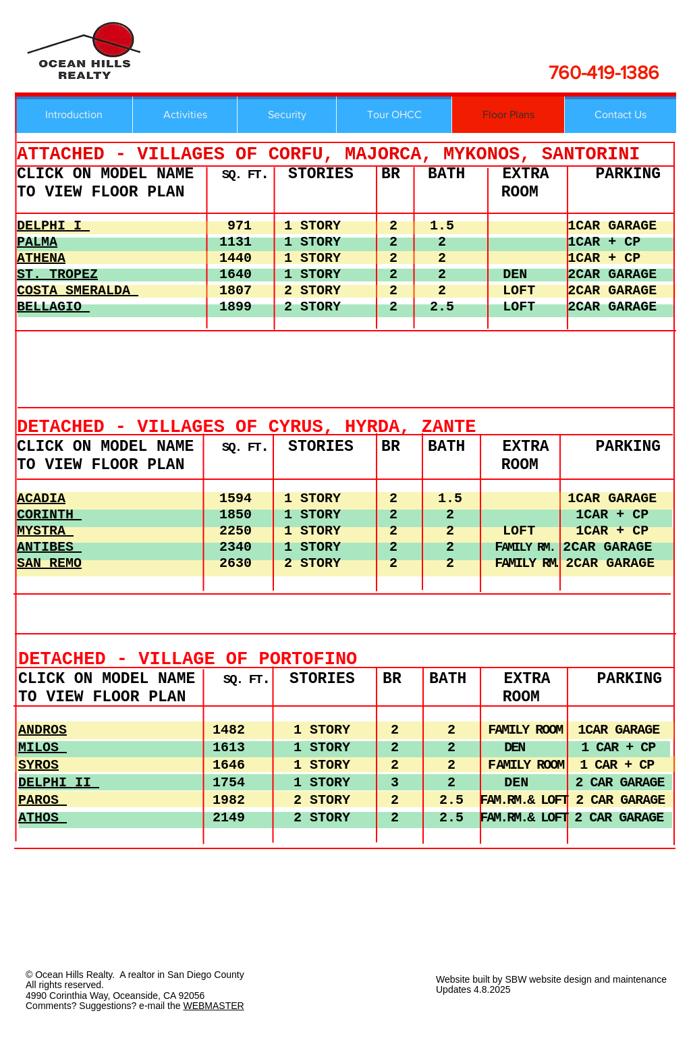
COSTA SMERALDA (77, 290)
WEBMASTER (213, 1005)
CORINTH (49, 514)
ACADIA (41, 498)
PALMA (37, 242)
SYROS (38, 765)
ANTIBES (49, 547)
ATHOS (42, 817)
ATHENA (41, 258)
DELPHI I (53, 226)
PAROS (42, 800)
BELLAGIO (53, 307)
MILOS (42, 747)
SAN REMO (49, 563)
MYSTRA (45, 531)
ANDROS (42, 730)
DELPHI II (58, 782)
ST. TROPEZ (57, 274)
